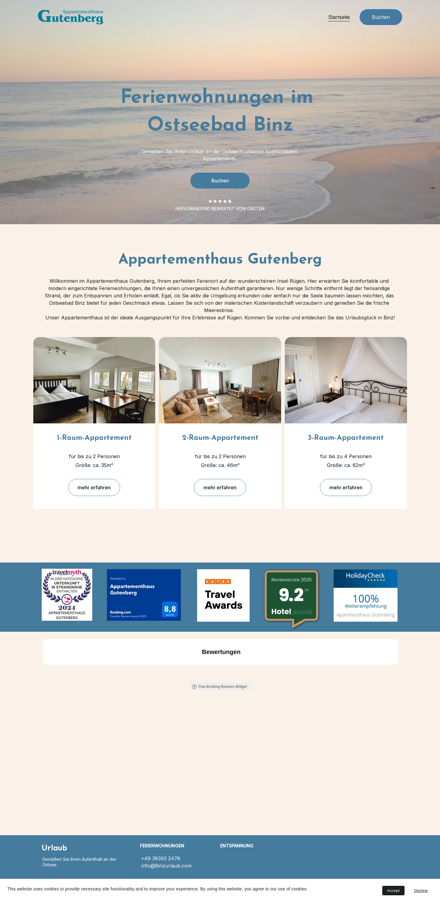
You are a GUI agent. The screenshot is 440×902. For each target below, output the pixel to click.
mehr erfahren (94, 488)
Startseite (339, 17)
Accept (393, 890)
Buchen (381, 17)
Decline (421, 890)
